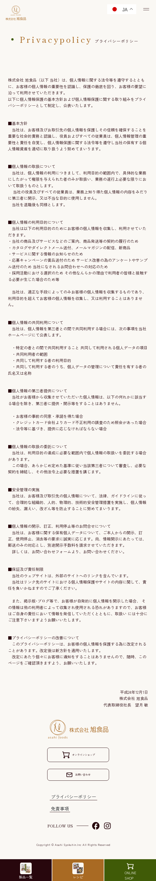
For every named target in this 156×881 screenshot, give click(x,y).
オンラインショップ (78, 754)
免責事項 (60, 810)
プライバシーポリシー (73, 798)
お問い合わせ (78, 775)
